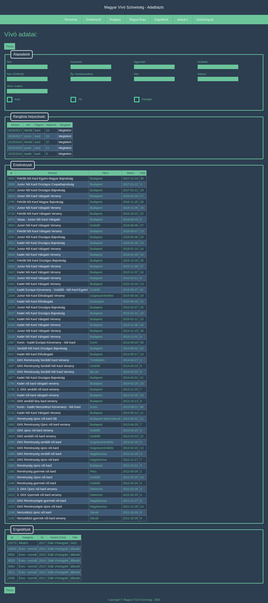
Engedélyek (161, 19)
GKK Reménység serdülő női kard (39, 442)
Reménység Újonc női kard (34, 477)
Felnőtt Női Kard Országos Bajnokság (41, 260)
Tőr (76, 99)
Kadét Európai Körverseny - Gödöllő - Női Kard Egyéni (52, 289)
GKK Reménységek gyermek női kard (41, 500)
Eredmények (93, 19)
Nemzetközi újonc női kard (34, 512)
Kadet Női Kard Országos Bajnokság (41, 243)
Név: (27, 64)
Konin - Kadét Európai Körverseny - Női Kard (46, 342)
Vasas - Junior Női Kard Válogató (38, 219)
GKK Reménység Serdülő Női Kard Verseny (45, 366)
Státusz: (218, 77)
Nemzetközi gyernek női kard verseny (41, 518)
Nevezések (71, 19)
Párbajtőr (143, 99)
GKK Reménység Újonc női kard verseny (43, 424)
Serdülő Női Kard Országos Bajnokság (42, 348)
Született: (218, 64)
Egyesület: (154, 64)
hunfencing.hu (205, 19)
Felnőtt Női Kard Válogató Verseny (39, 213)
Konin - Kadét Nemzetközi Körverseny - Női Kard (48, 407)
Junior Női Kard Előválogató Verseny (41, 295)
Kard (13, 99)
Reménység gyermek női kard (36, 471)
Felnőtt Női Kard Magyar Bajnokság (40, 202)
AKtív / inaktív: (27, 89)
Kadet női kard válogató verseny (38, 383)
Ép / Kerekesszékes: (91, 77)
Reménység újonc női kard (34, 465)
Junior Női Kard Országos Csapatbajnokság (45, 184)
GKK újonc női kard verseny (35, 430)
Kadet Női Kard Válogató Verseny (39, 254)
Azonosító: (91, 64)
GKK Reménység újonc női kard (38, 448)
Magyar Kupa (138, 19)
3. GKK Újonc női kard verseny (37, 489)
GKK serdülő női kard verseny (36, 436)
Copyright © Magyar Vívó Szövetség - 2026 (134, 599)
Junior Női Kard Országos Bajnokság (41, 190)
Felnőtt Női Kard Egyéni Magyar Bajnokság (45, 178)
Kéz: (154, 77)
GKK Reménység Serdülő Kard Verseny (43, 360)
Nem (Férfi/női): (27, 77)
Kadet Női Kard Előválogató (35, 301)
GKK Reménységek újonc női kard (39, 506)
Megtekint (65, 130)
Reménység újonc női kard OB (37, 418)
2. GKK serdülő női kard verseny (38, 389)
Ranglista (115, 19)
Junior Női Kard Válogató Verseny (39, 196)
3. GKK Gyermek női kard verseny (39, 495)
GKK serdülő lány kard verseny (37, 401)
